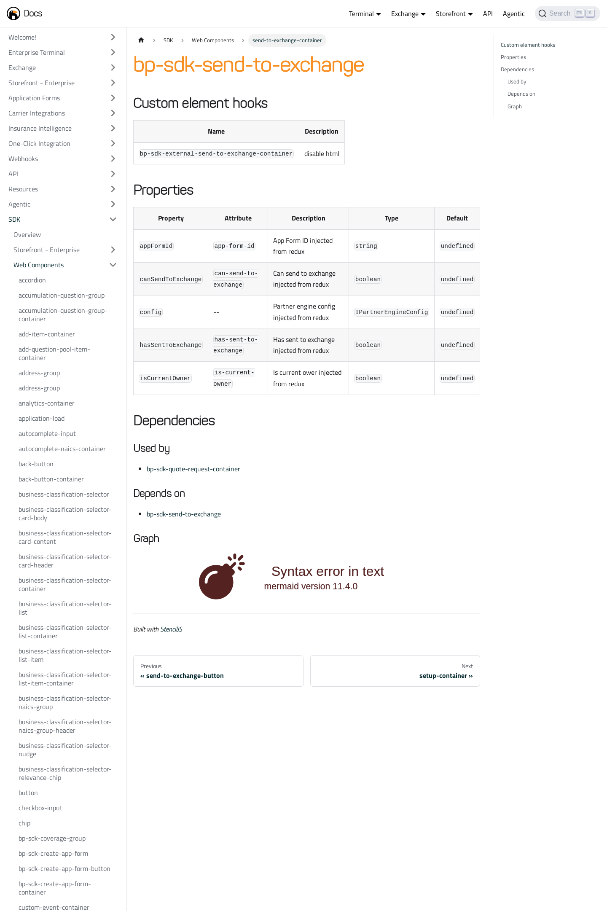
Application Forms (34, 98)
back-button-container (51, 479)
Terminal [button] (361, 13)
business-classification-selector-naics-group (65, 702)
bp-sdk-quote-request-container (193, 469)
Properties (513, 57)
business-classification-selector (64, 494)
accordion (32, 280)
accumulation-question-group (62, 295)
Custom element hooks (528, 44)
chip (24, 823)
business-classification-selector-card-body (65, 513)
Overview (27, 234)
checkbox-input (40, 808)
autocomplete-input (47, 433)
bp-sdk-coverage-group (52, 838)
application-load (41, 418)
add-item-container (47, 334)
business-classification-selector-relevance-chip (65, 773)
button (28, 792)
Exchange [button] (405, 13)
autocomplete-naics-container (62, 448)
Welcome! (22, 37)
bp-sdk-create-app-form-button (64, 868)
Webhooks (23, 158)
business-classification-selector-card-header (65, 560)
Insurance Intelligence (40, 128)
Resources (23, 189)
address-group (39, 373)
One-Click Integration (39, 143)
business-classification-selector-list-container (65, 631)
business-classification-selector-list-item (65, 655)
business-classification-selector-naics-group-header (65, 726)
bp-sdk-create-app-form (53, 853)
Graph (515, 106)
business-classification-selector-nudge (65, 749)
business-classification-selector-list (65, 608)
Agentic (514, 13)
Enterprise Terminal (36, 52)
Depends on (521, 93)
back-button (36, 464)
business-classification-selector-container (65, 584)
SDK (14, 219)
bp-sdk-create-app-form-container (55, 888)
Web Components (38, 265)
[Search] (567, 13)
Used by (517, 81)
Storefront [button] (451, 13)
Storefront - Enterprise (41, 83)
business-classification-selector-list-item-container (65, 678)
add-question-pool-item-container (54, 353)
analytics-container (47, 403)
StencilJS (171, 629)
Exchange (22, 67)
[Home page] (141, 40)
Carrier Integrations (36, 113)
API (488, 13)
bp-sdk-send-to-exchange (184, 514)
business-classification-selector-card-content (65, 537)
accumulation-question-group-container (63, 314)
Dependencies (517, 69)
